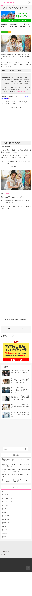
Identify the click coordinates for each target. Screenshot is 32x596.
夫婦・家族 (6, 516)
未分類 (5, 530)
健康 (4, 512)
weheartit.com (8, 193)
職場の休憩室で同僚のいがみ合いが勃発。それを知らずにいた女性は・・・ (16, 460)
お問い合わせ (6, 554)
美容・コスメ (7, 533)
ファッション (7, 494)
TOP (2, 6)
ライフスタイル (11, 6)
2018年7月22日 (21, 91)
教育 (4, 526)
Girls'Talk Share (8, 2)
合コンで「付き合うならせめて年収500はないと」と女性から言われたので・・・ (15, 480)
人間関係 (5, 505)
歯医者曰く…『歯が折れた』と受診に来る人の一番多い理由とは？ (16, 465)
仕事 (4, 509)
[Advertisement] (16, 125)
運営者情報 (6, 551)
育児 (10, 31)
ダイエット (6, 491)
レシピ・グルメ (7, 501)
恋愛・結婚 (6, 523)
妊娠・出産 (6, 519)
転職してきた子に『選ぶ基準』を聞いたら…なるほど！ (16, 475)
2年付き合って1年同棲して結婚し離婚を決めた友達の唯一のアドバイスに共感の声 (16, 470)
